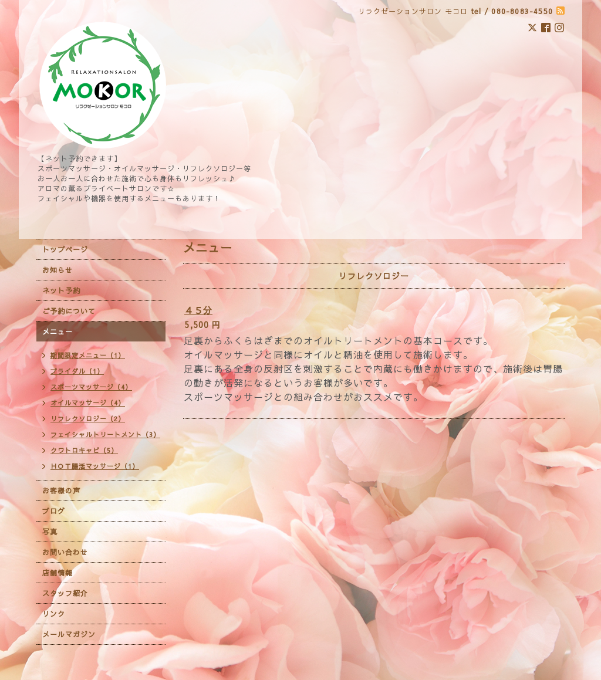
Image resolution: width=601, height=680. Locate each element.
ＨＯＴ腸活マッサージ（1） (94, 466)
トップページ (65, 249)
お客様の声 (61, 490)
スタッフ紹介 (65, 593)
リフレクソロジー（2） (87, 418)
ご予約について (69, 311)
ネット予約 (61, 290)
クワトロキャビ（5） (84, 450)
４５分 (198, 310)
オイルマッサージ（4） (87, 402)
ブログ (53, 511)
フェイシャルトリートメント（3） (105, 434)
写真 (50, 531)
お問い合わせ (65, 552)
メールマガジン (69, 634)
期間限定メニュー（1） (87, 355)
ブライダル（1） (77, 371)
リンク (53, 613)
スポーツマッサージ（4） (91, 387)
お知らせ (57, 270)
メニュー (57, 331)
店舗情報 (57, 572)
